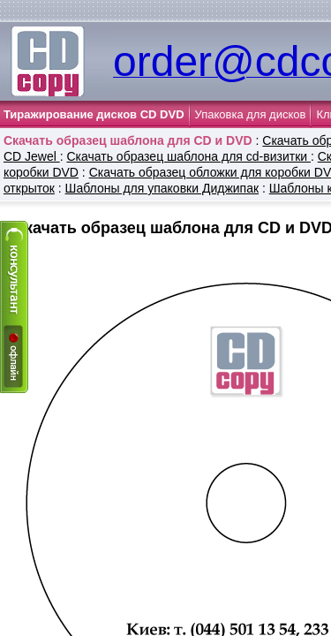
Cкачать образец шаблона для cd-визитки (188, 156)
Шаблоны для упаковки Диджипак (162, 188)
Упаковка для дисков (250, 114)
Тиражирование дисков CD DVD (94, 114)
